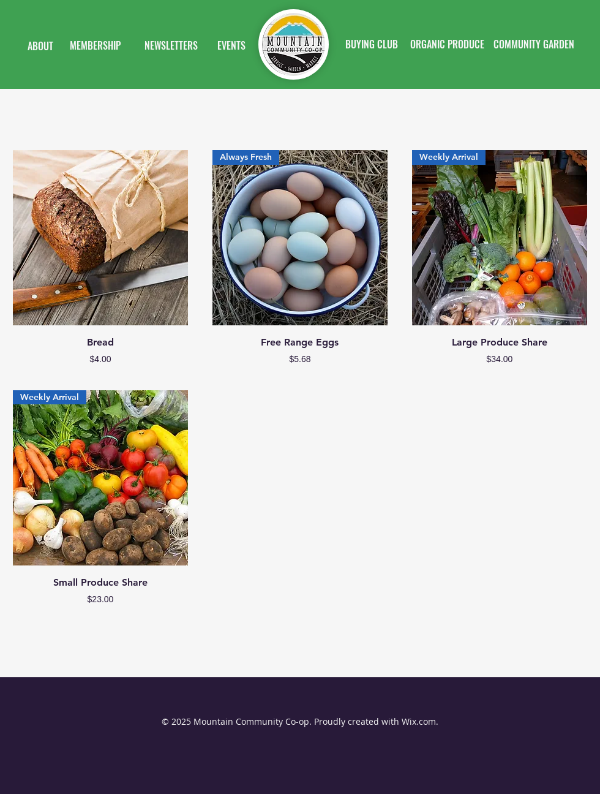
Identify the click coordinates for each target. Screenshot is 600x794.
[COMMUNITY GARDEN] (533, 44)
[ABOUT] (40, 46)
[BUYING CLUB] (371, 44)
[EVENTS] (231, 45)
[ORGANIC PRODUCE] (446, 44)
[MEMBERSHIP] (95, 45)
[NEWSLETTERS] (170, 46)
